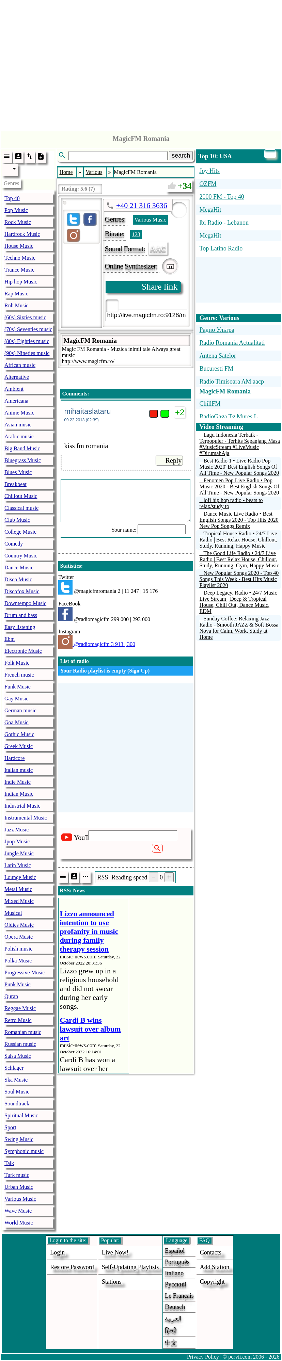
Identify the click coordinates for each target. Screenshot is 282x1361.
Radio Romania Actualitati (232, 342)
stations (112, 1281)
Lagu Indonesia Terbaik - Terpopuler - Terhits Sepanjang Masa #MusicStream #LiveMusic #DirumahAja (239, 444)
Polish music (18, 949)
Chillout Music (20, 496)
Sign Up (138, 671)
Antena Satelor (217, 355)
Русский (175, 1284)
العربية (173, 1318)
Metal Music (18, 889)
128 (136, 234)
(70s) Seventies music (28, 329)
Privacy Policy (203, 1357)
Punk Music (17, 984)
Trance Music (19, 270)
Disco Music (18, 579)
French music (19, 675)
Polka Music (18, 960)
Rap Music (16, 293)
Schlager (14, 1068)
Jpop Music (17, 841)
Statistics (70, 566)
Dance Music (18, 567)
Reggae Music (20, 1008)
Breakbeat (15, 484)
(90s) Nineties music (26, 353)
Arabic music (19, 436)
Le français (179, 1295)
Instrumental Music (25, 818)
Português (177, 1262)
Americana (16, 401)
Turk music (16, 1175)
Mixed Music (19, 901)
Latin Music (17, 865)
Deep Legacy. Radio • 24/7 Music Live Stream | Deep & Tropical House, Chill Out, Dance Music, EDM (238, 602)
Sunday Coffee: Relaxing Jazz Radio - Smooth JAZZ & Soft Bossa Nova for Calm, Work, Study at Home (238, 628)
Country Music (20, 555)
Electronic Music (23, 651)
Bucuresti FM (216, 368)
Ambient (14, 389)
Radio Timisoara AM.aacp (231, 381)
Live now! (115, 1252)
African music (19, 365)
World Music (18, 1223)
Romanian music (22, 1032)
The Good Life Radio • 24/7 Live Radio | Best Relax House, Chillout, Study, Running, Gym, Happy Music (239, 559)
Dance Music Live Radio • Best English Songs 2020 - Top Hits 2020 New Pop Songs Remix (238, 520)
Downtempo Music (25, 603)
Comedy (13, 544)
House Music (18, 246)
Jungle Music (19, 853)
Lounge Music (20, 877)
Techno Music (19, 258)
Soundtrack (16, 1103)
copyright (212, 1281)
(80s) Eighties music (26, 341)
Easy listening (19, 627)
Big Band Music (22, 448)
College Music (20, 532)
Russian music (20, 1044)
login (57, 1252)
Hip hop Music (20, 282)
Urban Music (18, 1187)
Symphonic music (24, 1151)
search (181, 155)
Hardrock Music (22, 234)
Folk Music (16, 663)
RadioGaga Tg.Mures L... (230, 416)
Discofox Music (22, 591)
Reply (174, 460)
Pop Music (16, 210)
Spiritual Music (21, 1115)
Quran (11, 996)
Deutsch (175, 1306)
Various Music (20, 1199)
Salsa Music (17, 1056)
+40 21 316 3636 (141, 205)
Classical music (21, 508)
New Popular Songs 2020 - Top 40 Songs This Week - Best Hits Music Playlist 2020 (239, 579)
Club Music (17, 520)
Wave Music (18, 1211)
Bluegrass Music (22, 460)
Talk (9, 1163)
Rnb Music (16, 305)
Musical (13, 913)
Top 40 (12, 198)
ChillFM (209, 403)
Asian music (18, 424)
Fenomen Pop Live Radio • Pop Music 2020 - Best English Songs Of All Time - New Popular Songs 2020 (239, 486)
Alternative (16, 377)
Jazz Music (16, 829)
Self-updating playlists (130, 1267)
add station (215, 1267)
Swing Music (18, 1139)
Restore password (72, 1267)
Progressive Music (24, 972)
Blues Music (18, 472)
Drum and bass (20, 615)
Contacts (210, 1252)
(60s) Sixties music (25, 317)
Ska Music (16, 1080)
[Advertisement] (141, 64)
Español (175, 1250)
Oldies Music (19, 925)
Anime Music (19, 413)
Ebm (9, 639)
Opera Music (18, 937)
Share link (159, 287)
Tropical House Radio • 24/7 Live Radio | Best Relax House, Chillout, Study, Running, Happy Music (238, 540)
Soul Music (16, 1092)
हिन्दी (171, 1330)
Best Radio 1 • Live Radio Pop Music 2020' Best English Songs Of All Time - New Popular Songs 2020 (239, 467)
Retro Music (18, 1020)
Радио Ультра (216, 329)
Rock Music (17, 222)
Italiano (174, 1273)
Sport (10, 1127)
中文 (171, 1342)
